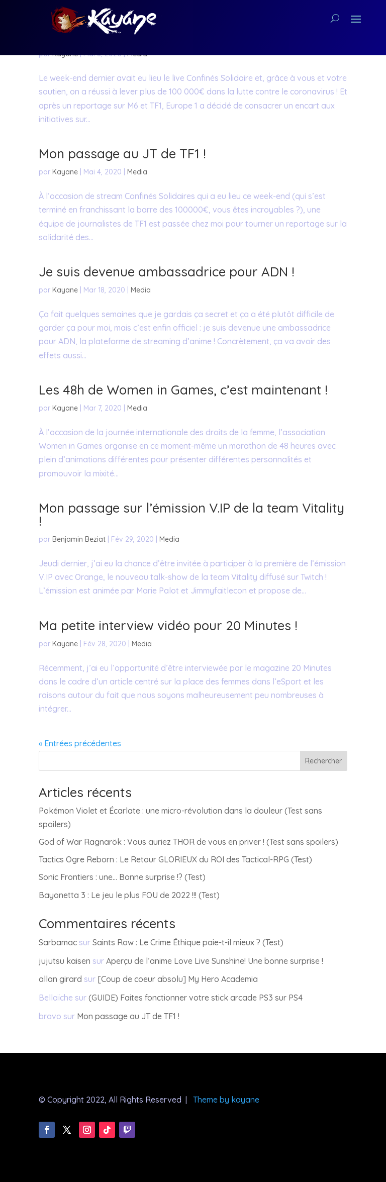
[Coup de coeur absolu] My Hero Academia (178, 979)
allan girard (60, 979)
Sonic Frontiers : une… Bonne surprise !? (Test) (122, 877)
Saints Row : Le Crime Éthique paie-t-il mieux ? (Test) (187, 942)
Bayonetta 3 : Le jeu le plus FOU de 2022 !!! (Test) (129, 895)
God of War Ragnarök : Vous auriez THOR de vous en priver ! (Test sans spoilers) (188, 842)
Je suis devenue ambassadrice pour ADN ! (167, 271)
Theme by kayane (226, 1100)
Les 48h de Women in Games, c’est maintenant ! (183, 389)
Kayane (65, 171)
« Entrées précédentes (80, 743)
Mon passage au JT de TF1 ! (122, 153)
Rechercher (323, 760)
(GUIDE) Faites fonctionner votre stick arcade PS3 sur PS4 (195, 998)
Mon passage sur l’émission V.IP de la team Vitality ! (191, 514)
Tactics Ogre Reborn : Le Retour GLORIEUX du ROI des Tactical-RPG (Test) (175, 859)
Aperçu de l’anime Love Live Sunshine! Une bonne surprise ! (214, 961)
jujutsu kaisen (64, 961)
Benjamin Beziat (79, 539)
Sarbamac (58, 942)
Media (137, 171)
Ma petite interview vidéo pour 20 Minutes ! (168, 625)
